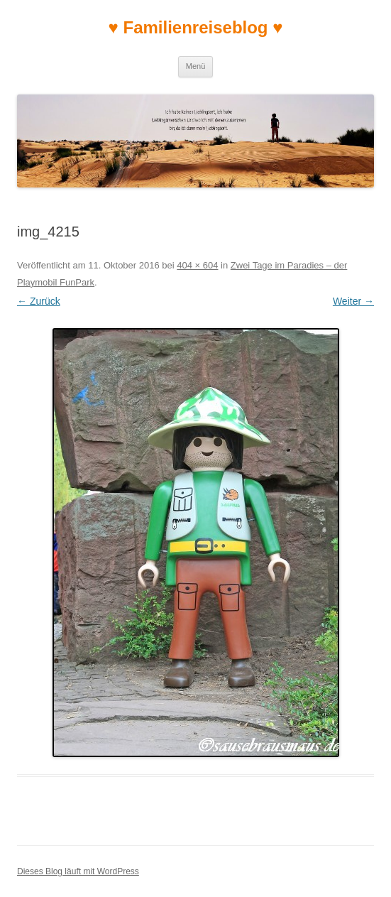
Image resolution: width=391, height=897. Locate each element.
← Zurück (38, 301)
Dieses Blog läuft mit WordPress (78, 871)
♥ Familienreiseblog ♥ (196, 27)
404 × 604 (197, 265)
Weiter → (353, 301)
